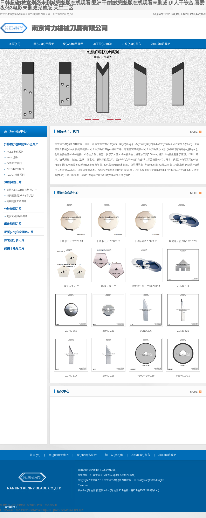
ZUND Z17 (71, 375)
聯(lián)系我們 (180, 14)
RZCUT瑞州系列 (16, 174)
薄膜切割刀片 (12, 182)
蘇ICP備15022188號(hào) (145, 490)
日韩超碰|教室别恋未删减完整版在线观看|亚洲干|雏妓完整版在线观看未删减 (41, 510)
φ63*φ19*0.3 (183, 375)
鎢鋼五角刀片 (108, 286)
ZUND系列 (12, 157)
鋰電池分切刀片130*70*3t (183, 241)
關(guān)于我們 (161, 14)
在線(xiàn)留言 (131, 43)
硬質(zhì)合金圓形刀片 (18, 232)
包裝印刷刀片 (12, 208)
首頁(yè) (14, 43)
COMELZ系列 (14, 163)
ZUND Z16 (108, 375)
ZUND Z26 (146, 330)
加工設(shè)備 (102, 43)
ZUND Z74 (183, 286)
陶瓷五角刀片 (71, 286)
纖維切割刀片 (12, 223)
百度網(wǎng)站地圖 (107, 490)
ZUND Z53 (71, 330)
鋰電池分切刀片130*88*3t (146, 286)
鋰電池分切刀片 (14, 240)
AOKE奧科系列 (15, 151)
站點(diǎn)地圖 (198, 14)
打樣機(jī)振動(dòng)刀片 (21, 144)
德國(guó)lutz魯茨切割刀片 (22, 189)
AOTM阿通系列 (15, 169)
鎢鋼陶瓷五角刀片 (16, 201)
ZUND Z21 (183, 330)
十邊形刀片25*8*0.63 (145, 241)
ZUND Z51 (108, 330)
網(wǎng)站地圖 (87, 490)
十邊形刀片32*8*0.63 (71, 241)
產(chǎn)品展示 (73, 43)
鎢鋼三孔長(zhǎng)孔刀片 (21, 195)
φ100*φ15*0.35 (145, 375)
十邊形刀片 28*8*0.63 (108, 241)
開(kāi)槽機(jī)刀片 (17, 216)
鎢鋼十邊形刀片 (14, 248)
